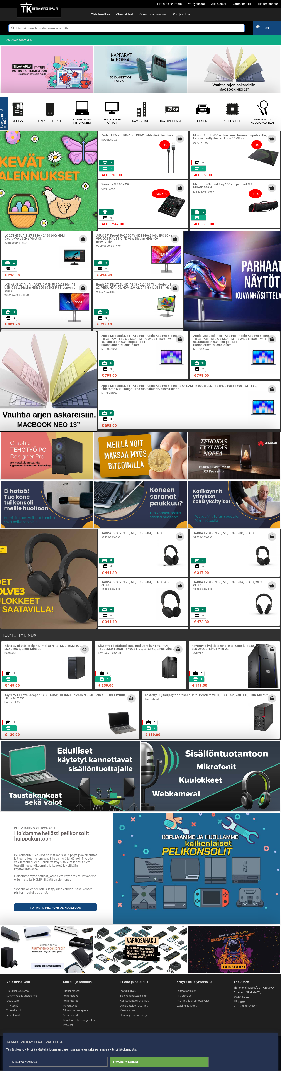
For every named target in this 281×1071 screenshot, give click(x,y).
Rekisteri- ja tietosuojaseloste (81, 1020)
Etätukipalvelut (129, 991)
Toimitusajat (70, 1000)
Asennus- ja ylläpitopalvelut (193, 1000)
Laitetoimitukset (187, 991)
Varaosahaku (128, 1010)
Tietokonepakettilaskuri (134, 996)
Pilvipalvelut (184, 996)
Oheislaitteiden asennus (135, 1005)
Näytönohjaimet (172, 112)
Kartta (239, 1002)
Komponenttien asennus (135, 1000)
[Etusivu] (39, 8)
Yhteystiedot (14, 1010)
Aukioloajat (13, 1015)
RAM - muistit (141, 112)
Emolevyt (18, 112)
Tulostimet (202, 112)
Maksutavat (70, 1005)
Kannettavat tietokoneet (82, 112)
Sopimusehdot (72, 1015)
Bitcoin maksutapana (76, 1010)
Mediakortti (13, 1000)
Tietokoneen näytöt (112, 112)
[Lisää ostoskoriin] (180, 139)
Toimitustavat (71, 996)
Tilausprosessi (72, 991)
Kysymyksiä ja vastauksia (22, 996)
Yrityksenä (12, 1005)
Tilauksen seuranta (18, 991)
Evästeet (68, 1025)
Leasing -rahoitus (187, 1005)
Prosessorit (232, 112)
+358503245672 (246, 1006)
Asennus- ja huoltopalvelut (262, 112)
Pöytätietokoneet (49, 112)
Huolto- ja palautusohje (134, 1015)
